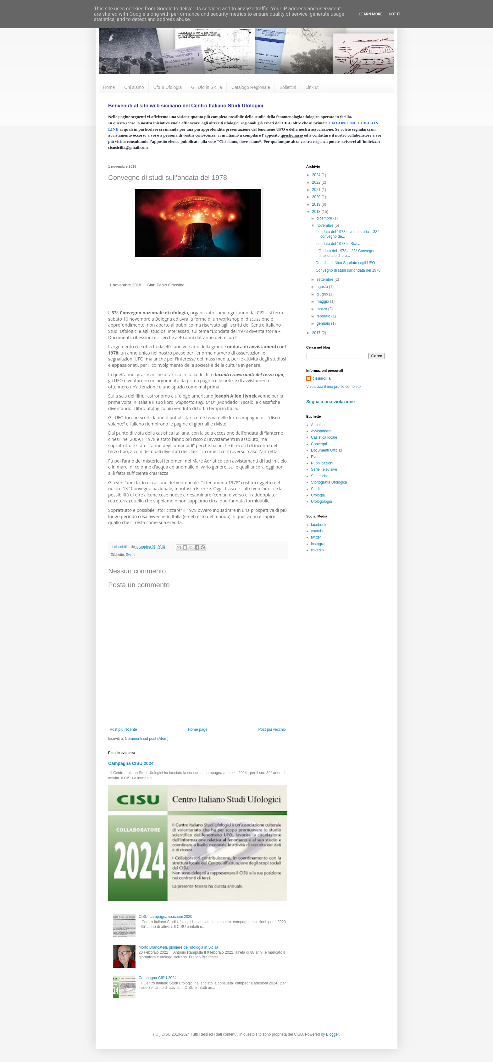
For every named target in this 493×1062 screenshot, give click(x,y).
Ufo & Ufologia (167, 87)
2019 (317, 204)
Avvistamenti (321, 431)
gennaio (324, 323)
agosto (323, 286)
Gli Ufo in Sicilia (206, 87)
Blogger (332, 1034)
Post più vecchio (272, 729)
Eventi (130, 554)
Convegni (319, 444)
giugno (323, 294)
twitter (316, 537)
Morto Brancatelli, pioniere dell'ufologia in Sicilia (178, 947)
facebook (318, 525)
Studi (315, 489)
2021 (317, 189)
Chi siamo (134, 87)
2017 (317, 333)
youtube (317, 531)
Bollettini (288, 87)
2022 (317, 182)
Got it (394, 14)
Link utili (314, 87)
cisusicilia (321, 378)
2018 (317, 211)
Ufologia (318, 495)
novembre (326, 225)
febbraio (324, 316)
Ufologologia (321, 501)
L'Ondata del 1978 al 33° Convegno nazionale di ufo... (345, 253)
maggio (323, 301)
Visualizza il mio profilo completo (333, 386)
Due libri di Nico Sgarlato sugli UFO (345, 263)
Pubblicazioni (322, 463)
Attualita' (318, 425)
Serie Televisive (324, 469)
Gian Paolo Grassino (166, 285)
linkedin (317, 550)
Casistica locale (324, 437)
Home (109, 87)
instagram (319, 544)
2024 (317, 175)
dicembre (325, 218)
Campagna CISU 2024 (130, 763)
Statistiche (319, 476)
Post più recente (123, 729)
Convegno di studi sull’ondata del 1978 (348, 270)
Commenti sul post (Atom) (147, 738)
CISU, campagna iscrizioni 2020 (165, 916)
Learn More (371, 14)
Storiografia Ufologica (329, 482)
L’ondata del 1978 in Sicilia (338, 243)
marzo (322, 309)
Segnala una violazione (330, 401)
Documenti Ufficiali (326, 450)
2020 (317, 197)
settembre (326, 279)
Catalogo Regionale (250, 87)
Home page (198, 729)
